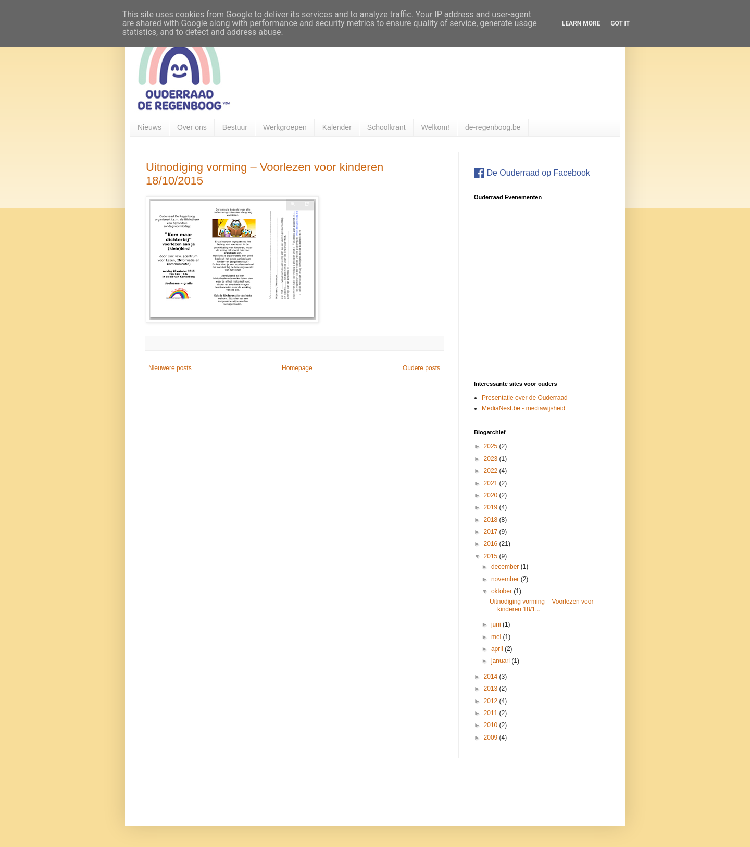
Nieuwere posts (170, 368)
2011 (491, 713)
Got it (620, 23)
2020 (491, 495)
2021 (491, 483)
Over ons (192, 127)
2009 (491, 737)
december (506, 566)
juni (497, 624)
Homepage (297, 368)
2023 (491, 458)
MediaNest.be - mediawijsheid (523, 408)
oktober (502, 591)
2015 (491, 556)
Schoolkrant (386, 127)
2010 (491, 725)
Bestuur (234, 127)
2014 (491, 676)
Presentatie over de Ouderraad (525, 397)
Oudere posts (421, 368)
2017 (491, 531)
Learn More (581, 23)
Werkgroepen (285, 127)
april (498, 649)
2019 (491, 507)
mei (497, 637)
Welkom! (435, 127)
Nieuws (149, 127)
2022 (491, 470)
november (506, 579)
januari (501, 661)
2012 (491, 701)
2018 (491, 519)
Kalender (337, 127)
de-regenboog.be (493, 127)
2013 (491, 688)
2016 (491, 543)
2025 (491, 446)
